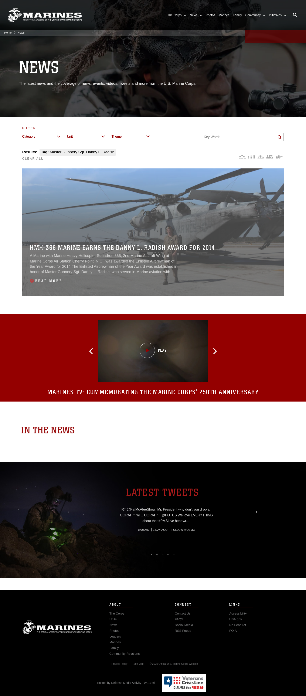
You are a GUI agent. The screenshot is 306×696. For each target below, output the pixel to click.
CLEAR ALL (33, 158)
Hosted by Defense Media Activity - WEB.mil (126, 683)
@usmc (143, 545)
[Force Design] (242, 156)
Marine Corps (57, 631)
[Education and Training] (251, 156)
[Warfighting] (279, 156)
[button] (96, 351)
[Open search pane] (295, 15)
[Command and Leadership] (269, 156)
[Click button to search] (280, 137)
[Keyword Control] (242, 137)
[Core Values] (260, 156)
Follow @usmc (183, 545)
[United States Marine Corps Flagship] (44, 15)
